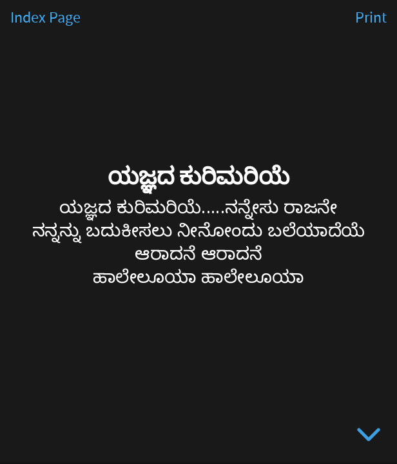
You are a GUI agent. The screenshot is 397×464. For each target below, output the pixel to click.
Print (371, 18)
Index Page (45, 18)
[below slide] (368, 437)
